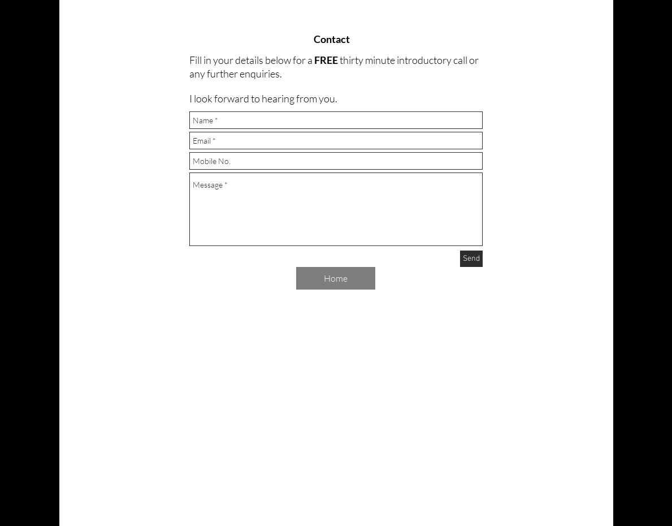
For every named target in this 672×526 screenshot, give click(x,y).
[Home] (335, 278)
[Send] (471, 259)
